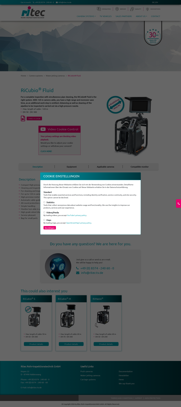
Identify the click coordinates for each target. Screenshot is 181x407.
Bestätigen (50, 228)
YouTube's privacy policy (76, 215)
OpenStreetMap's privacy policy (78, 223)
